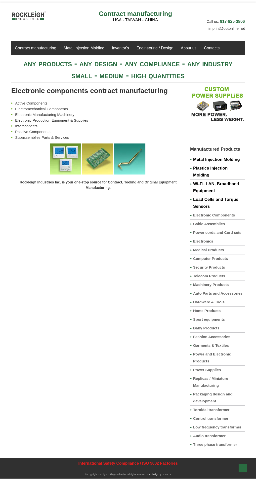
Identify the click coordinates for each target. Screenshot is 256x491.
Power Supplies (207, 370)
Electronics (203, 241)
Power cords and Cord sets (217, 232)
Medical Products (208, 250)
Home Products (207, 311)
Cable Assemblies (209, 224)
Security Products (209, 267)
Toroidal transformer (211, 410)
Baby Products (206, 328)
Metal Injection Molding (84, 48)
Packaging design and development (212, 397)
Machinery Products (211, 284)
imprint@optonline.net (227, 28)
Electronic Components (214, 215)
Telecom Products (209, 276)
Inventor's (120, 48)
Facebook (224, 10)
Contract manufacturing (135, 13)
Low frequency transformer (217, 427)
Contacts (212, 48)
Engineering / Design (154, 48)
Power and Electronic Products (212, 357)
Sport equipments (209, 319)
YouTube (241, 10)
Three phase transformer (215, 444)
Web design (152, 474)
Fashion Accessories (211, 337)
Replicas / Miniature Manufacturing (210, 381)
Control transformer (210, 418)
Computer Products (210, 258)
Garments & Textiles (211, 345)
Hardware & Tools (208, 302)
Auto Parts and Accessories (218, 293)
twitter (233, 10)
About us (188, 48)
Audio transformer (209, 436)
